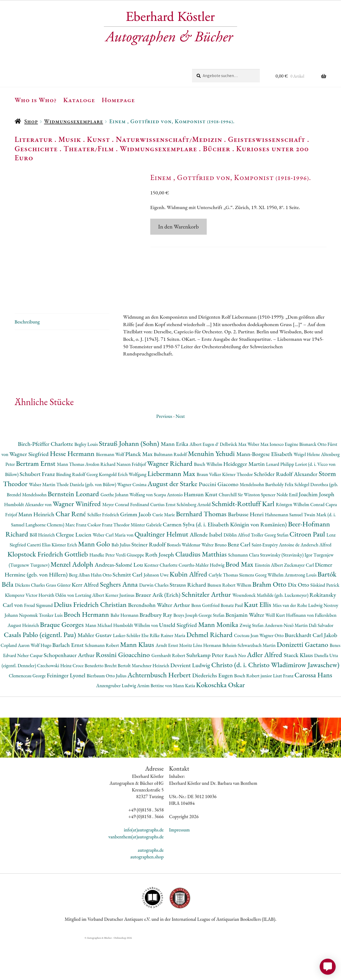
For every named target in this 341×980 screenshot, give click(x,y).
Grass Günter (59, 625)
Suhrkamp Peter (205, 695)
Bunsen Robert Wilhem (229, 625)
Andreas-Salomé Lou (119, 605)
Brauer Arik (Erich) (158, 635)
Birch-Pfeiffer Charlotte (46, 484)
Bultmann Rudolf (171, 494)
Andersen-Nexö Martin (287, 665)
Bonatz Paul (232, 645)
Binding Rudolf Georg (77, 514)
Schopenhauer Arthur (70, 695)
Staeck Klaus (299, 695)
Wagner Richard (170, 503)
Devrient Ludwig (190, 705)
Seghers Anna (119, 624)
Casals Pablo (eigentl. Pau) (41, 674)
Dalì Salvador (321, 665)
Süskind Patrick (324, 625)
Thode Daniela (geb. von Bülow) (86, 525)
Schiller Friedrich (103, 555)
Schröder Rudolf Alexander (286, 514)
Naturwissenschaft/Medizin (169, 139)
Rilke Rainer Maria (168, 676)
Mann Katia (184, 726)
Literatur (34, 139)
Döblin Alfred (237, 575)
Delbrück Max (233, 484)
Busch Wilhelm (208, 504)
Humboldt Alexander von (28, 545)
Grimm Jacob (136, 554)
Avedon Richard (100, 504)
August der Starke (173, 524)
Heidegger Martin (244, 504)
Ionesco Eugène (284, 484)
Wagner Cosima (132, 525)
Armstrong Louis (301, 615)
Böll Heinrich (43, 575)
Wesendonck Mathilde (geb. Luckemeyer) (270, 635)
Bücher (216, 148)
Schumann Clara (244, 595)
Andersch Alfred (316, 585)
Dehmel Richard (210, 674)
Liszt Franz (284, 716)
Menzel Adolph (72, 604)
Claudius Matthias (201, 594)
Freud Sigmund (39, 645)
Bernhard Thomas (202, 554)
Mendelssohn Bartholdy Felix (267, 525)
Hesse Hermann (73, 493)
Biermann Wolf (110, 494)
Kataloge (79, 99)
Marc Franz (76, 565)
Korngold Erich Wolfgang (123, 514)
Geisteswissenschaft (266, 139)
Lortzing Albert (90, 635)
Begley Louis (86, 484)
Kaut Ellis (258, 644)
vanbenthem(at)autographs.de (136, 877)
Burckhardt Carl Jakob (311, 675)
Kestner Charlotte (161, 605)
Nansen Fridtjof (131, 504)
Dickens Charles (30, 625)
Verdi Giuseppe (130, 595)
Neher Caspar (30, 696)
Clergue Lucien (74, 575)
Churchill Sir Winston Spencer (248, 535)
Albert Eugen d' (204, 484)
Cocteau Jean (246, 676)
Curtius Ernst (163, 545)
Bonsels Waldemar (184, 585)
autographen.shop (147, 897)
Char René (71, 554)
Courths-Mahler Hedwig (201, 605)
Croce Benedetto (88, 706)
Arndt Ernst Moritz (174, 685)
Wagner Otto (272, 676)
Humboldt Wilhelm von (136, 665)
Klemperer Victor (22, 635)
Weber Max (258, 484)
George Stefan (211, 655)
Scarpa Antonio (169, 535)
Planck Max (139, 494)
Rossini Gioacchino (123, 694)
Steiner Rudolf (149, 585)
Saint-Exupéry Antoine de (276, 585)
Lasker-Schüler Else (131, 676)
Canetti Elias (39, 585)
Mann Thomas (71, 504)
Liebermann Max (172, 513)
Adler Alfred (265, 694)
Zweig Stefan (252, 665)
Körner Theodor (238, 514)
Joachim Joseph (316, 534)
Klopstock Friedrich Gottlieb (48, 594)
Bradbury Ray (156, 655)
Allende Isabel (207, 575)
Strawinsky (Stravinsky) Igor (286, 595)
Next (180, 456)
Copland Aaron (16, 685)
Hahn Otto (102, 615)
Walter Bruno (214, 585)
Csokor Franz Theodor (109, 565)
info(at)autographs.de (144, 870)
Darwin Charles (154, 625)
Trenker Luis (51, 655)
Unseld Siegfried (178, 665)
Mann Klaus (137, 684)
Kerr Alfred (86, 625)
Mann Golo (95, 584)
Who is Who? (36, 99)
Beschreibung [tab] (27, 362)
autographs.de (151, 890)
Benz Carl (239, 585)
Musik (69, 139)
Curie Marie (164, 555)
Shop (31, 121)
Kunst (98, 139)
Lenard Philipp (280, 504)
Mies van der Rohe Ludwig (298, 645)
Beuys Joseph (186, 655)
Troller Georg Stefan (270, 575)
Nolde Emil (288, 535)
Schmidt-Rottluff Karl (244, 544)
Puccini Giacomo (219, 524)
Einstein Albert (269, 605)
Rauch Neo (236, 696)
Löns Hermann (207, 685)
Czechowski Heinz (54, 706)
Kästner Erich (64, 585)
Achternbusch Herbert (159, 715)
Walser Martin (42, 525)
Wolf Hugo (41, 685)
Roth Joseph (160, 595)
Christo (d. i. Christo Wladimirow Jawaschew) (275, 705)
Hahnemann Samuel (284, 555)
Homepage (118, 99)
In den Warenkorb (178, 226)
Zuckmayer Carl (299, 605)
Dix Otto (299, 625)
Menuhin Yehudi (212, 493)
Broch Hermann (87, 654)
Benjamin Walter (245, 655)
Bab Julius (121, 585)
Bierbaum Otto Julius (107, 716)
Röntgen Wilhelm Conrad (301, 545)
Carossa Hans (313, 715)
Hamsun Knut (201, 534)
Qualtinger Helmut (162, 574)
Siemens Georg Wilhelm (262, 615)
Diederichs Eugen (213, 715)
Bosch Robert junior (253, 716)
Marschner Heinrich (151, 706)
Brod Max (240, 604)
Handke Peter (103, 595)
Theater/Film (88, 148)
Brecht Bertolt (118, 706)
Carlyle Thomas (224, 615)
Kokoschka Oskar (220, 725)
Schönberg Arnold (194, 545)
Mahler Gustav (95, 675)
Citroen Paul (308, 574)
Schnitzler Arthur (207, 634)
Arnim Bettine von (155, 726)
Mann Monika (219, 664)
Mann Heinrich (36, 554)
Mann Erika (175, 484)
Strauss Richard (189, 625)
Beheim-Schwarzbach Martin (249, 685)
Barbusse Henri (246, 554)
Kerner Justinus (120, 635)
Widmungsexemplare (73, 121)
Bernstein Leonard (74, 534)
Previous (164, 456)
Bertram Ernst (36, 503)
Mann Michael (99, 665)
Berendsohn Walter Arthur (159, 645)
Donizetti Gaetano (303, 684)
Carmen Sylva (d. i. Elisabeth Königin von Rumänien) (225, 565)
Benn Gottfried (206, 645)
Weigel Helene (307, 494)
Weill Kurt (275, 655)
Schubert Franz (37, 514)
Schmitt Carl (128, 615)
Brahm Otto (270, 624)
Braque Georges (62, 664)
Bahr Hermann (125, 655)
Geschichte (36, 148)
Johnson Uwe (156, 615)
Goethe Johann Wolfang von (127, 535)
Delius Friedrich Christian (91, 644)
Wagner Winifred (77, 544)
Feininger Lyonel (67, 715)
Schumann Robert (102, 685)
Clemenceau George (28, 716)
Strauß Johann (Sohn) (130, 483)
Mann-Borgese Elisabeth (265, 494)
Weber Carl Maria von (114, 575)
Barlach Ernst (68, 685)
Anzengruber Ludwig (116, 726)
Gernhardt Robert (168, 696)
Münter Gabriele (147, 565)
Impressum (179, 870)
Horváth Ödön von (56, 635)
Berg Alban (80, 615)
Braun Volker (209, 514)
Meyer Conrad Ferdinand (126, 545)
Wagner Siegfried (29, 494)
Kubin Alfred (189, 614)
